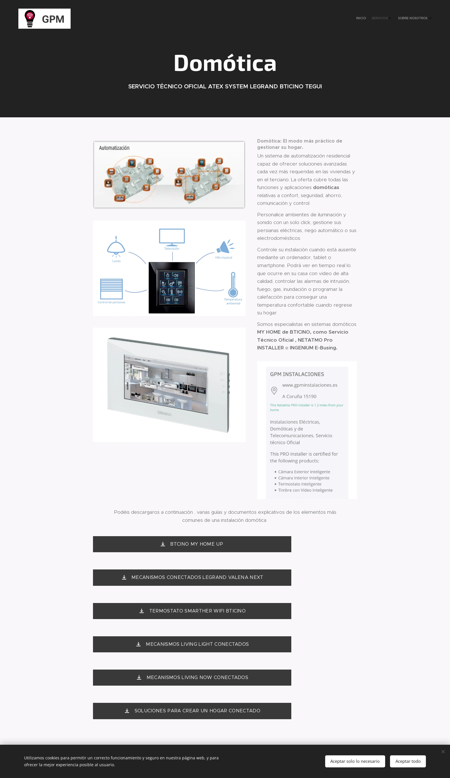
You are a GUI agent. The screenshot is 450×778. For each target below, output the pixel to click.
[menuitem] (412, 18)
